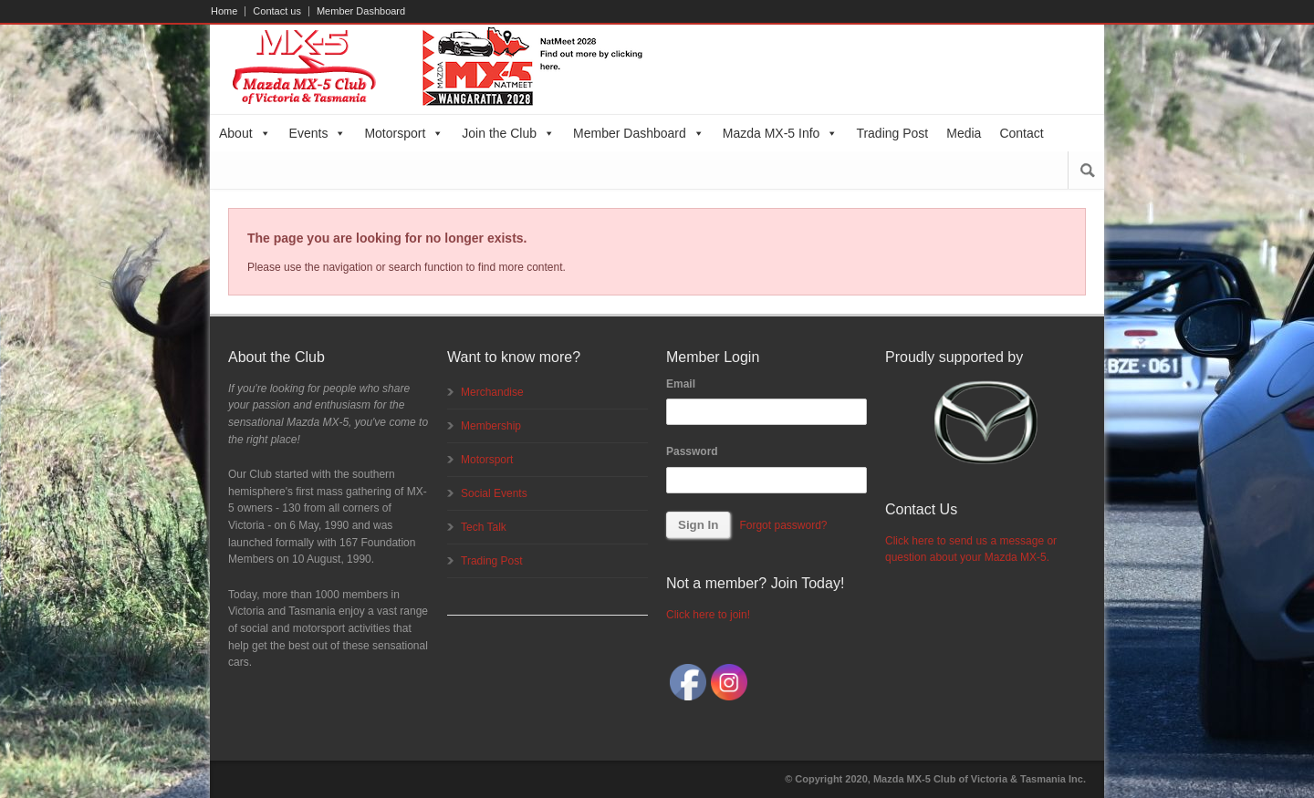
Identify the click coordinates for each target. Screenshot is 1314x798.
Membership (491, 426)
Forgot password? (783, 525)
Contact (1021, 133)
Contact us (277, 11)
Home (224, 11)
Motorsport (403, 133)
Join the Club (508, 133)
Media (963, 133)
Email (680, 384)
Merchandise (492, 392)
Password (692, 451)
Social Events (494, 493)
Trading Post (892, 133)
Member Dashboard (361, 11)
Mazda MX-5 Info (781, 133)
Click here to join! (708, 614)
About (245, 133)
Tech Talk (483, 527)
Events (318, 133)
